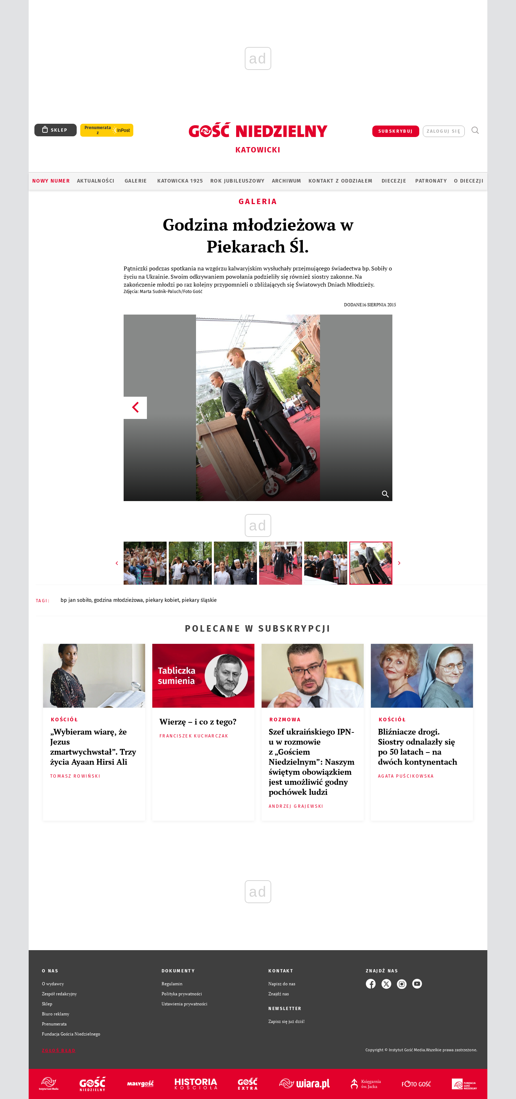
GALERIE (136, 181)
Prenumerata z (98, 130)
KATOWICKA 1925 (180, 181)
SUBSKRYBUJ (395, 131)
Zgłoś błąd (59, 1050)
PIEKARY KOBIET (162, 600)
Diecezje (394, 181)
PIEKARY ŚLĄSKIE (199, 600)
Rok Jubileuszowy (237, 181)
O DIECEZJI (468, 181)
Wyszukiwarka (475, 130)
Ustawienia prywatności (184, 1004)
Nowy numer (51, 181)
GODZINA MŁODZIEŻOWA (118, 600)
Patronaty (431, 181)
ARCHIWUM (286, 181)
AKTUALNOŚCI (95, 181)
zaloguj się (444, 131)
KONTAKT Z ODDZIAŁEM (341, 181)
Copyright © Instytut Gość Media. (396, 1050)
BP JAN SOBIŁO (76, 600)
